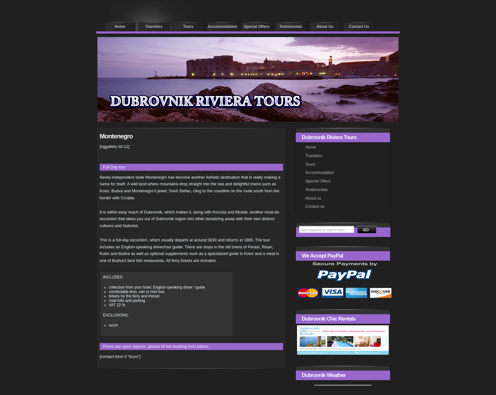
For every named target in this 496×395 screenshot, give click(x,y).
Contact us (359, 26)
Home (120, 26)
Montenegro (116, 136)
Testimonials (290, 26)
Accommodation (222, 26)
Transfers (154, 26)
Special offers (257, 26)
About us (324, 26)
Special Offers (318, 181)
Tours (188, 26)
